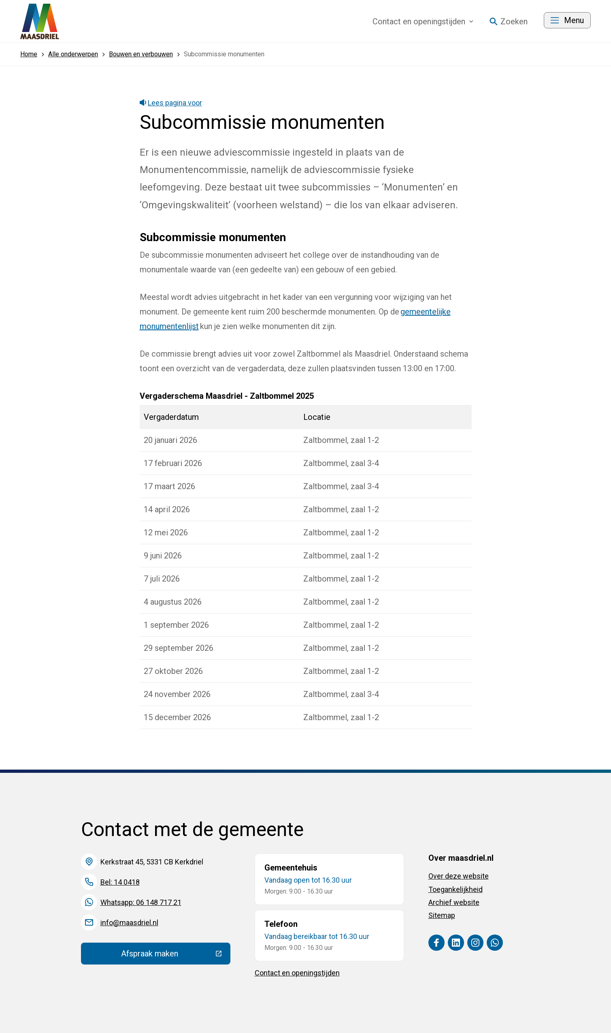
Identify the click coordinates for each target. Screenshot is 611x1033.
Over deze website (458, 876)
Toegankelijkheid (455, 889)
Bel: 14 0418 (120, 882)
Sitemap (441, 915)
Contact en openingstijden (297, 973)
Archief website (453, 902)
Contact (423, 21)
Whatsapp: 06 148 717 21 (140, 902)
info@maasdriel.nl (129, 922)
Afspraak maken (175, 955)
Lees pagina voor (171, 102)
